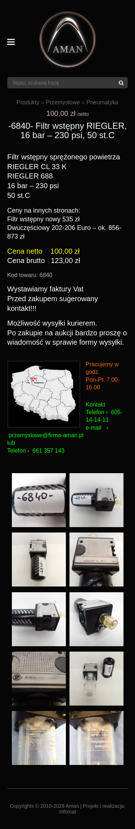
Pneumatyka (102, 102)
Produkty (28, 102)
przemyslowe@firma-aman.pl (46, 435)
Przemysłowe (63, 102)
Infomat (67, 812)
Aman (72, 806)
